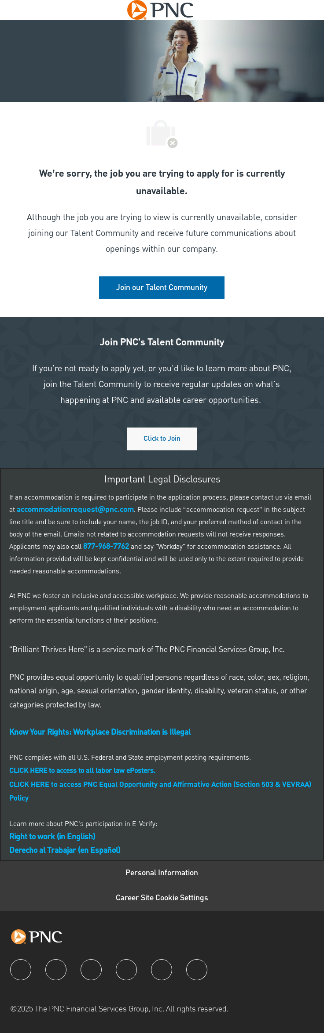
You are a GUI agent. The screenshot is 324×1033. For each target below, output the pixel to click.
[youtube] (161, 969)
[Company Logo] (160, 9)
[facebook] (20, 969)
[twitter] (91, 969)
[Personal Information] (161, 873)
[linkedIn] (55, 969)
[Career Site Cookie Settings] (162, 898)
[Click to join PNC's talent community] (162, 439)
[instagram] (126, 969)
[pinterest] (196, 969)
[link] (162, 287)
